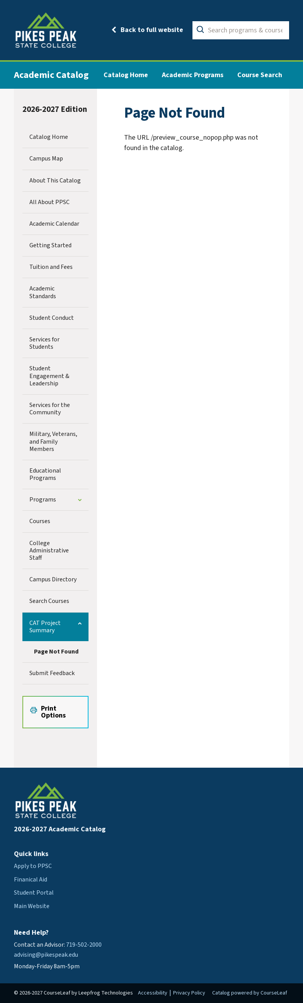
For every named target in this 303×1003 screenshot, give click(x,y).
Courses (39, 521)
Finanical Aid (30, 879)
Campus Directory (53, 579)
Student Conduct (51, 318)
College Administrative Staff (49, 550)
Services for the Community (49, 409)
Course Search (259, 75)
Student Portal (34, 892)
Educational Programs (45, 474)
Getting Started (50, 245)
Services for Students (44, 343)
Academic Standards (42, 292)
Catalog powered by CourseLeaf (249, 993)
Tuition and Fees (51, 267)
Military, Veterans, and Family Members (53, 441)
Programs (42, 499)
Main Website (31, 906)
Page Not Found (56, 651)
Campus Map (46, 158)
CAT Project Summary (45, 627)
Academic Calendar (54, 224)
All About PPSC (49, 202)
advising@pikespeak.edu (46, 955)
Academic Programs (192, 75)
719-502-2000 (84, 945)
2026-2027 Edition (54, 109)
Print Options (53, 712)
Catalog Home (126, 75)
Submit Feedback (52, 673)
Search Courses (49, 601)
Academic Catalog (51, 75)
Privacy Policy (189, 993)
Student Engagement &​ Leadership (49, 375)
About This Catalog (55, 180)
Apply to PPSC (33, 866)
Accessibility (152, 993)
